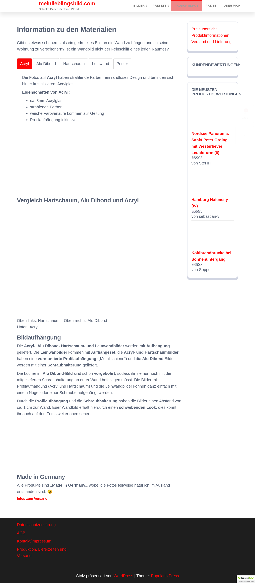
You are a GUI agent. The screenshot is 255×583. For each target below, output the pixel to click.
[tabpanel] (99, 129)
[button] (246, 579)
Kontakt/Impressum (34, 541)
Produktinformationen (210, 35)
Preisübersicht (204, 29)
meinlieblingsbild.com (67, 3)
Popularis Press (165, 576)
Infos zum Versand (32, 499)
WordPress (123, 576)
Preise (212, 6)
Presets (162, 6)
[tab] (24, 63)
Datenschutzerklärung (36, 525)
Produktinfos (189, 6)
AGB (21, 533)
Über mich (232, 6)
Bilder (141, 6)
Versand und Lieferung (211, 42)
